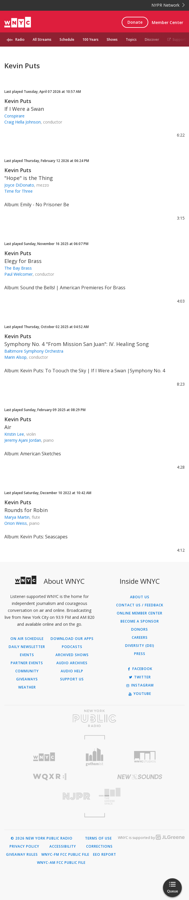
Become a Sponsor (140, 621)
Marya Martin (16, 517)
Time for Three (18, 191)
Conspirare (14, 116)
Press (139, 654)
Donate (134, 22)
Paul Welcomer (18, 274)
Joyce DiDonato (19, 185)
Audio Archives (72, 663)
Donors (139, 629)
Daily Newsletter (27, 647)
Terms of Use (98, 838)
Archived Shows (72, 655)
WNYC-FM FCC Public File (65, 854)
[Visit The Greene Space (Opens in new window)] (139, 796)
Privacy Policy (24, 846)
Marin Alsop (15, 357)
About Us (139, 597)
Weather (27, 687)
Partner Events (27, 663)
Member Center (167, 22)
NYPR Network (168, 5)
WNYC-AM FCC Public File (61, 862)
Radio (20, 39)
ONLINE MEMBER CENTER (139, 613)
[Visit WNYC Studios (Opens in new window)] (145, 757)
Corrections (99, 846)
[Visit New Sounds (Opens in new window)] (139, 776)
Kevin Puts (17, 100)
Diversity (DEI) (139, 645)
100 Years (90, 39)
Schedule (67, 39)
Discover (152, 39)
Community (27, 671)
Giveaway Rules (22, 854)
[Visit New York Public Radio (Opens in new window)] (94, 718)
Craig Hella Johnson (22, 122)
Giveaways (27, 679)
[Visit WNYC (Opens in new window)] (44, 756)
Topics (131, 39)
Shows (112, 39)
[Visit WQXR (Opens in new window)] (49, 777)
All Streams (42, 39)
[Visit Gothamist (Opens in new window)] (94, 757)
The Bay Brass (18, 268)
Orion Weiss (15, 523)
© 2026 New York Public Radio (42, 838)
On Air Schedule (27, 639)
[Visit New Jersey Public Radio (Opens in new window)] (49, 796)
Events (27, 655)
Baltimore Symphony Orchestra (33, 351)
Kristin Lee (14, 434)
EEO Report (104, 854)
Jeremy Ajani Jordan (22, 440)
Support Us (72, 679)
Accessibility (62, 846)
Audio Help (72, 671)
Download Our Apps (72, 639)
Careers (140, 637)
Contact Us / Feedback (139, 605)
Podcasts (72, 647)
